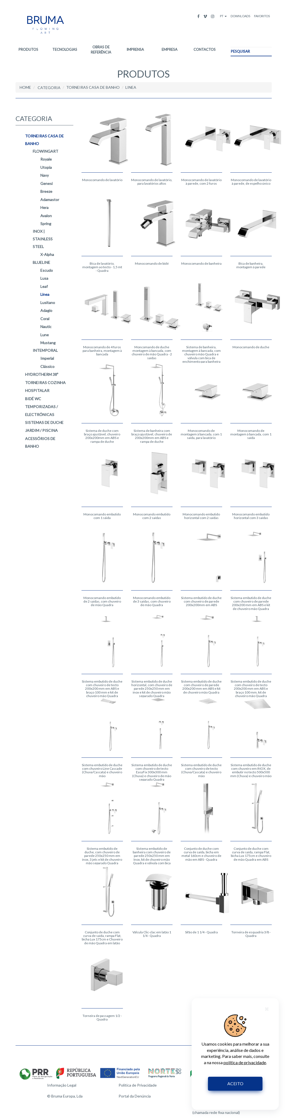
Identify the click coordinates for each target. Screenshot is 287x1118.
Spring (45, 223)
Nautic (46, 327)
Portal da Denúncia (135, 1096)
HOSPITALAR (37, 390)
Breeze (46, 191)
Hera (44, 207)
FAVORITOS (262, 16)
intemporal (45, 350)
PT (223, 16)
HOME (25, 87)
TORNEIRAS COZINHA (45, 382)
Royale (46, 159)
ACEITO (235, 1083)
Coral (44, 318)
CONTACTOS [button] (205, 49)
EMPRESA (169, 49)
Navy (44, 175)
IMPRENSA (135, 49)
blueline (41, 262)
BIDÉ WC (33, 398)
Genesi (46, 183)
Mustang (48, 342)
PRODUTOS (28, 49)
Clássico (47, 366)
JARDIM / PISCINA (41, 430)
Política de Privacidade (138, 1085)
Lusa (44, 278)
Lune (44, 334)
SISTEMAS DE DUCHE (44, 422)
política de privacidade (244, 1062)
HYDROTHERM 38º (41, 374)
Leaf (44, 286)
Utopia (46, 167)
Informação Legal (61, 1085)
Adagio (46, 310)
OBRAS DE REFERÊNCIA (101, 49)
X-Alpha (47, 254)
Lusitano (47, 302)
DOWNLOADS (240, 16)
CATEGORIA (49, 87)
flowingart (45, 151)
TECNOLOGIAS (64, 49)
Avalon (46, 215)
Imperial (47, 358)
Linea (44, 294)
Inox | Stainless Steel (43, 239)
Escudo (46, 270)
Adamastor (49, 199)
